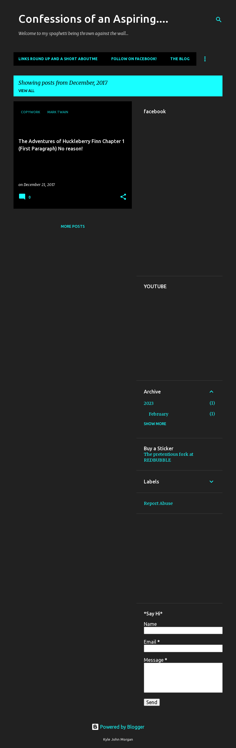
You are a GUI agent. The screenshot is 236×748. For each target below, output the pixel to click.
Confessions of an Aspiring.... (93, 18)
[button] (123, 197)
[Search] (218, 19)
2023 (149, 403)
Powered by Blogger (118, 727)
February (158, 414)
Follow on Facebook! (134, 59)
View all (26, 91)
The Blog (180, 59)
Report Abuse (158, 503)
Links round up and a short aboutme (58, 59)
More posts (73, 226)
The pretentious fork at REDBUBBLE (168, 457)
